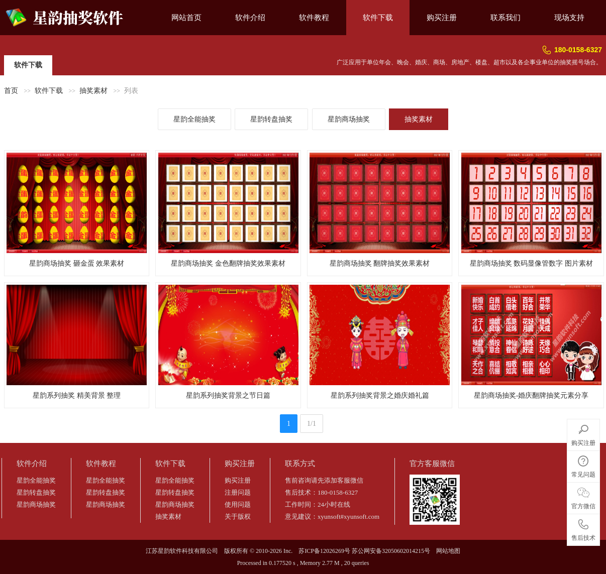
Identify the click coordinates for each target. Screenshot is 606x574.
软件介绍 (250, 18)
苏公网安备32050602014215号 (391, 550)
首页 (11, 90)
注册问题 (238, 492)
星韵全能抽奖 (194, 119)
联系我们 (505, 18)
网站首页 (186, 18)
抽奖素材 (93, 90)
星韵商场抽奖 (349, 119)
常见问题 (583, 465)
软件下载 (378, 18)
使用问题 (238, 504)
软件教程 (314, 18)
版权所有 (236, 550)
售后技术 (583, 528)
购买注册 (442, 18)
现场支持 (569, 18)
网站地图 (448, 550)
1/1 (311, 423)
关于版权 (238, 516)
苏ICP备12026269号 (324, 550)
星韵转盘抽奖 (271, 119)
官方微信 (583, 497)
